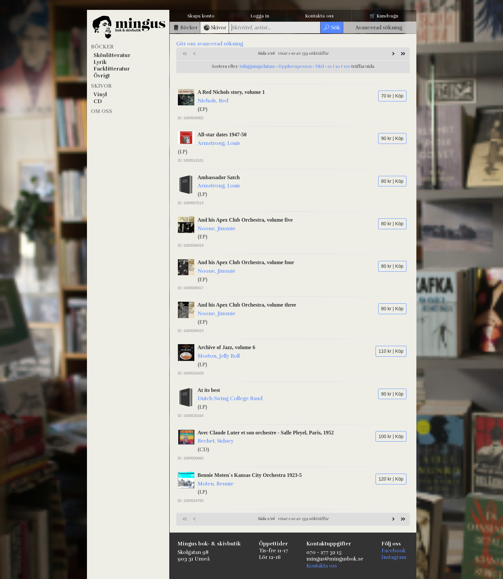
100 (347, 66)
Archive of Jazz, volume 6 (226, 347)
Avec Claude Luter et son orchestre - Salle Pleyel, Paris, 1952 (266, 432)
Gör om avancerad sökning (209, 44)
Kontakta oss (319, 16)
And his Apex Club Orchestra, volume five (245, 220)
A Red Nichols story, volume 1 (231, 92)
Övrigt (102, 75)
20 (337, 66)
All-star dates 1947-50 (222, 134)
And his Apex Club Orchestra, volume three (247, 305)
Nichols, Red (213, 100)
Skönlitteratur (112, 55)
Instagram (393, 557)
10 (329, 66)
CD (98, 101)
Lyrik (100, 62)
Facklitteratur (112, 69)
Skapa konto (200, 16)
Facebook (393, 550)
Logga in (259, 16)
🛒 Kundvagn (384, 16)
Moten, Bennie (216, 484)
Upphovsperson (295, 66)
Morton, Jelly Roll (219, 356)
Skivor (101, 86)
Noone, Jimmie (217, 228)
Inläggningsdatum (257, 66)
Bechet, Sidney (216, 441)
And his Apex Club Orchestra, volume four (246, 262)
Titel (319, 66)
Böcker (102, 46)
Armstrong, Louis (219, 143)
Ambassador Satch (219, 177)
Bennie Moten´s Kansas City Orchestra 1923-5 (250, 475)
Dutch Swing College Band (230, 398)
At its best (209, 390)
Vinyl (100, 94)
